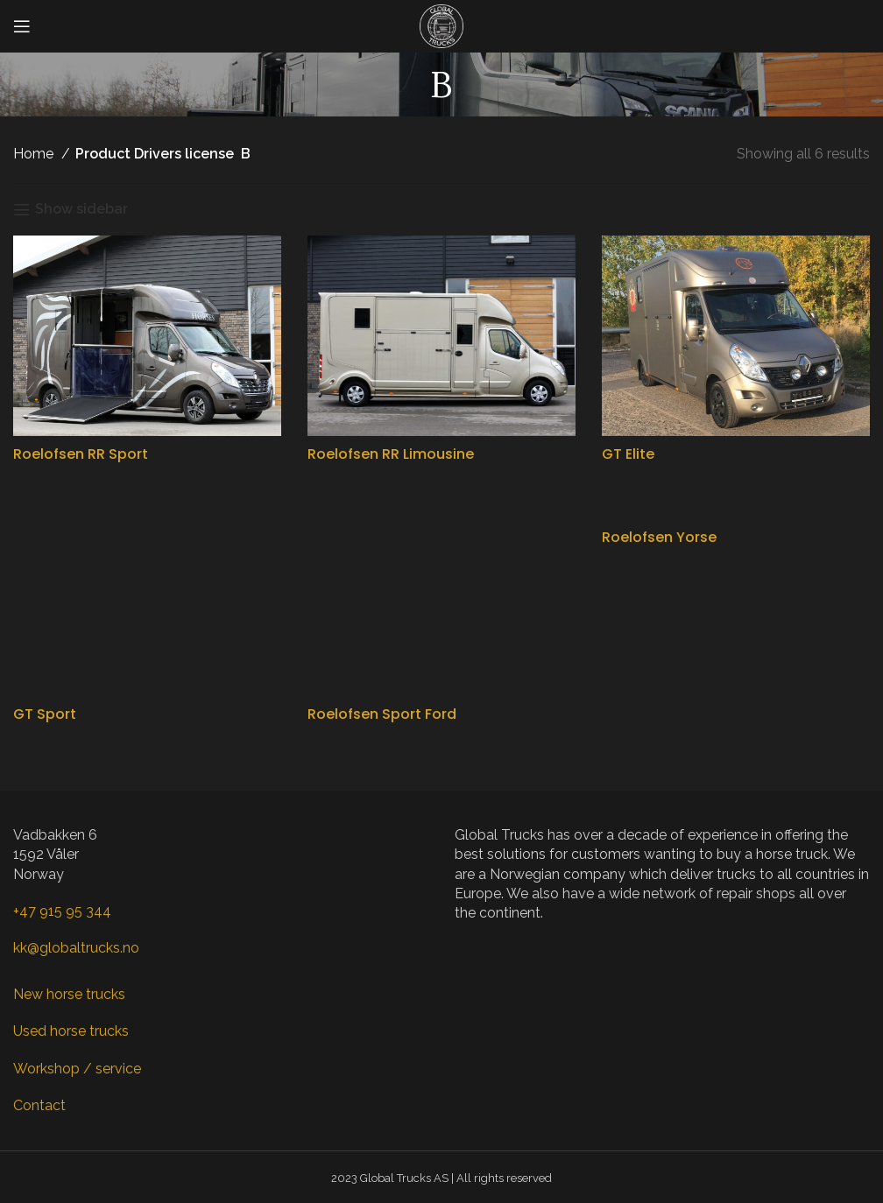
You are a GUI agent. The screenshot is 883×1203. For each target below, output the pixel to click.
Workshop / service (77, 1068)
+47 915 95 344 (62, 911)
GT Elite (628, 454)
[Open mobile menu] (21, 26)
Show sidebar (81, 209)
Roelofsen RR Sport (80, 454)
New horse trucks (69, 994)
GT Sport (44, 714)
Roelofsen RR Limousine (390, 454)
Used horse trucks (71, 1031)
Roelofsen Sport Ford (381, 714)
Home (35, 153)
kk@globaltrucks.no (76, 947)
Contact (39, 1105)
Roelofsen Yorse (659, 537)
